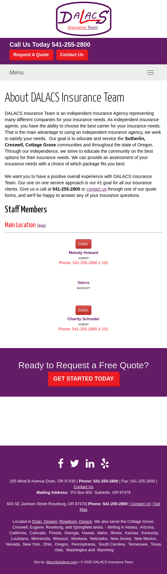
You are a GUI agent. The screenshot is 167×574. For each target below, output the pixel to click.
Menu (16, 72)
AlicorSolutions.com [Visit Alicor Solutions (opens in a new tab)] (61, 562)
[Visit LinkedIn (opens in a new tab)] (90, 463)
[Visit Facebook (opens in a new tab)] (61, 463)
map (41, 226)
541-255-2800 (71, 44)
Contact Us (72, 54)
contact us (96, 189)
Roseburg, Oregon (75, 521)
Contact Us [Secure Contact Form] (83, 487)
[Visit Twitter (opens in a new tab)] (75, 463)
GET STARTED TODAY (83, 379)
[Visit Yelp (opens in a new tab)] (104, 463)
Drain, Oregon (44, 521)
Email (83, 244)
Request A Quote (31, 54)
